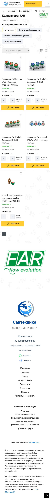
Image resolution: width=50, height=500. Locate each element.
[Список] (46, 50)
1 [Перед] (4, 234)
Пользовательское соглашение (25, 418)
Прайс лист (25, 384)
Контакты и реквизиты (25, 396)
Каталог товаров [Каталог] (30, 3)
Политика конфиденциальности (25, 412)
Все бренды (24, 11)
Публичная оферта (25, 428)
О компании (25, 388)
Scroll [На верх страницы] (46, 495)
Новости (25, 392)
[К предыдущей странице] (3, 11)
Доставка (25, 373)
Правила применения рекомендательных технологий (25, 423)
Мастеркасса (34, 442)
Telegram (25, 360)
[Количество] (8, 100)
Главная (11, 11)
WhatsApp (25, 355)
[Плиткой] (41, 50)
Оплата (25, 376)
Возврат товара (25, 380)
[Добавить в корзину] (12, 107)
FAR (35, 11)
